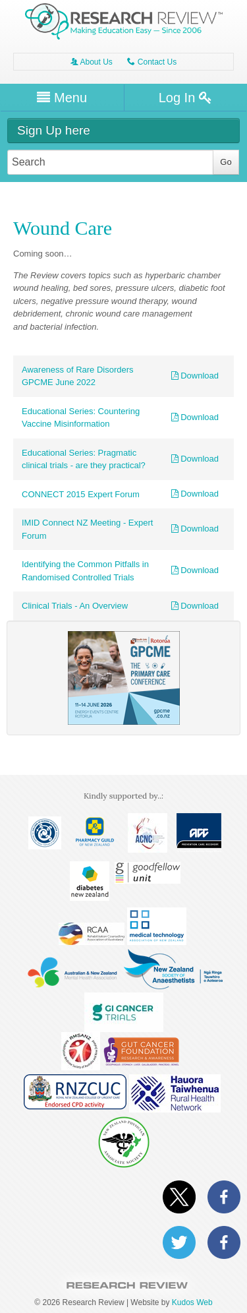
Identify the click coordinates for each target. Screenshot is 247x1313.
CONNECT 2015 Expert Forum (81, 494)
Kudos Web (192, 1302)
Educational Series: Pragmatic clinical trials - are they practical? (84, 459)
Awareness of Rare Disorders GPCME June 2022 (78, 376)
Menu (62, 97)
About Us (91, 62)
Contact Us (152, 62)
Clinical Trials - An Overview (75, 606)
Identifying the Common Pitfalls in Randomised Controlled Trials (85, 570)
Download (195, 376)
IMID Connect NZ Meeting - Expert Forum (87, 529)
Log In (185, 97)
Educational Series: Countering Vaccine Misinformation (81, 417)
